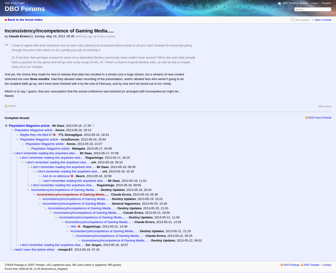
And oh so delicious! (56, 176)
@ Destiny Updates (105, 36)
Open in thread (323, 19)
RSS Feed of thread (320, 117)
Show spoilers (302, 20)
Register (326, 3)
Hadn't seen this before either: (34, 249)
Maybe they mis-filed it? (36, 134)
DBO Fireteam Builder (295, 3)
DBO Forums (25, 8)
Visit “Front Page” (15, 3)
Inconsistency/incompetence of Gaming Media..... (64, 190)
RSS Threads (311, 264)
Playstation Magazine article (29, 125)
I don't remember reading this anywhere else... (45, 153)
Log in (315, 3)
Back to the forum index (25, 19)
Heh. (73, 226)
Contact (326, 264)
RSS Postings (292, 264)
